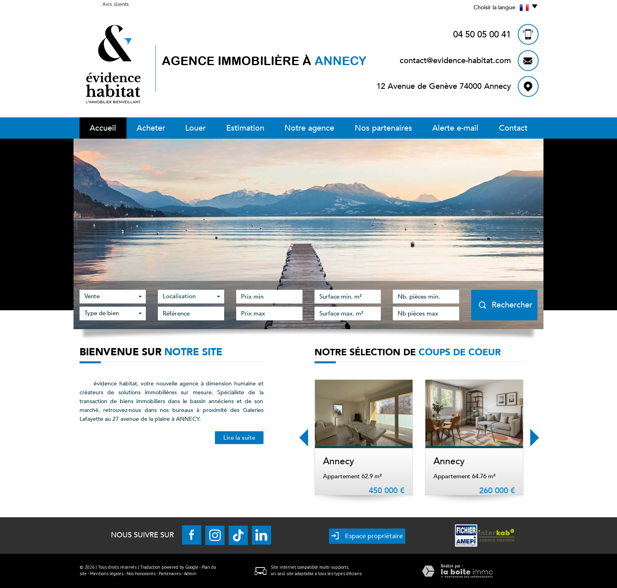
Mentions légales (106, 573)
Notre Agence (309, 128)
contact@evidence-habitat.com (455, 60)
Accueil (103, 128)
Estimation (245, 128)
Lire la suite (239, 438)
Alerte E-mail (455, 128)
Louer (195, 128)
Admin (190, 573)
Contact (513, 128)
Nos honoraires (141, 573)
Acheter (151, 128)
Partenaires (170, 573)
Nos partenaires (383, 128)
